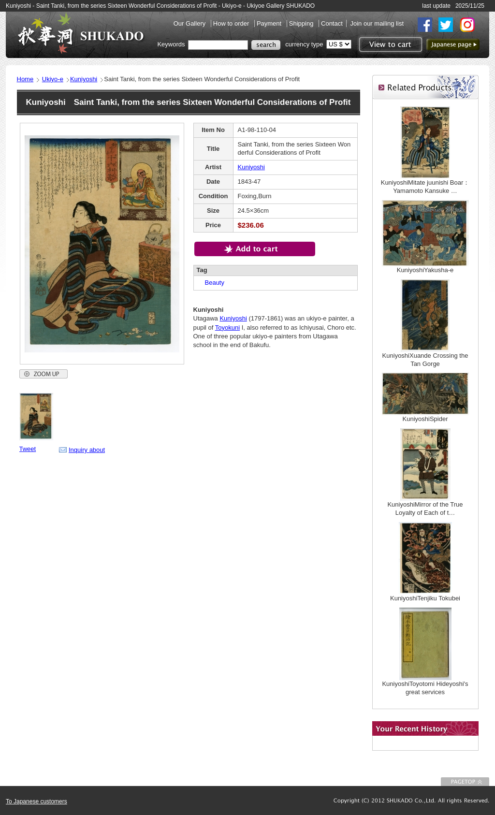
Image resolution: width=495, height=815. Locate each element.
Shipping (302, 23)
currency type (304, 44)
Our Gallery (190, 23)
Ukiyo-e (52, 79)
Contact (332, 23)
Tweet (27, 448)
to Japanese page (453, 44)
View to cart (389, 44)
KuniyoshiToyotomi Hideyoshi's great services (425, 688)
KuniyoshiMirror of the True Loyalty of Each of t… (425, 508)
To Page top (465, 781)
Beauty (211, 282)
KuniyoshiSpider (425, 418)
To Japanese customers (36, 801)
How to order (232, 23)
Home (25, 79)
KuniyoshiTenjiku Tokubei (425, 598)
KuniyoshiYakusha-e (425, 270)
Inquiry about (87, 449)
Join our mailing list (377, 23)
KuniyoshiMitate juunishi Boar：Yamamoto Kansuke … (425, 186)
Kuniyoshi (83, 79)
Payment (270, 23)
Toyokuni (227, 327)
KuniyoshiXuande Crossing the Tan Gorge (425, 359)
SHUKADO (80, 33)
